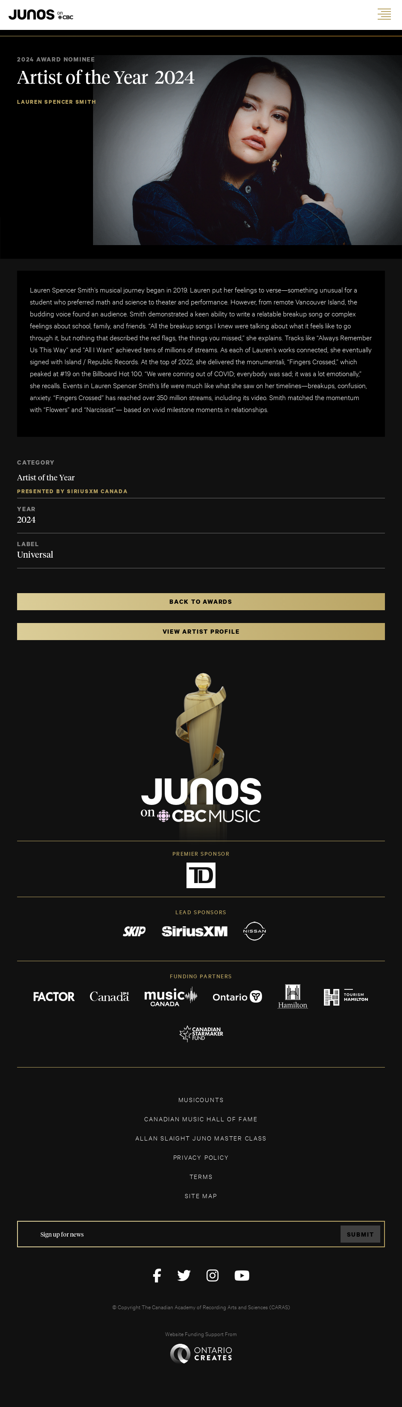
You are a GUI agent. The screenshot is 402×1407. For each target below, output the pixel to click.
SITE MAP (201, 1195)
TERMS (201, 1176)
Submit (360, 1234)
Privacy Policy (201, 1157)
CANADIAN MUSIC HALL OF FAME (200, 1118)
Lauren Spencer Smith (56, 101)
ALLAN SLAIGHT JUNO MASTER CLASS (200, 1138)
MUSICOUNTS (201, 1099)
